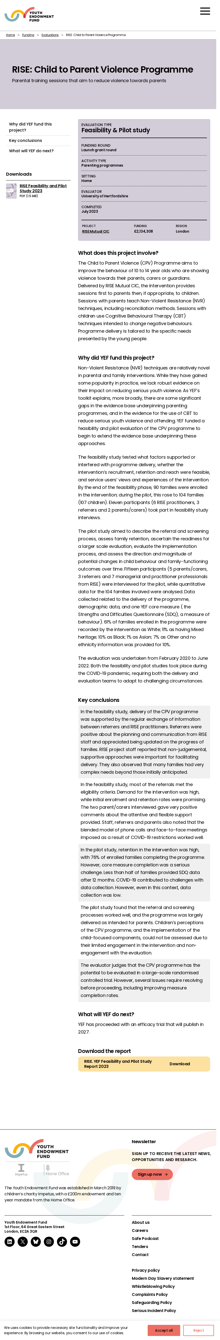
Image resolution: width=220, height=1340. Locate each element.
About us (140, 1222)
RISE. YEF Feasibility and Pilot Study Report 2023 (118, 1064)
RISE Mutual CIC (95, 231)
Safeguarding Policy (152, 1302)
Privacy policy (146, 1270)
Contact (140, 1254)
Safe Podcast (145, 1238)
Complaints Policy (150, 1294)
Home (10, 35)
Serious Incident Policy (154, 1310)
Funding (28, 35)
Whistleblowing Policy (153, 1286)
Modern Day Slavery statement (163, 1278)
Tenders (140, 1246)
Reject (198, 1330)
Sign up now (150, 1174)
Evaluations (50, 35)
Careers (140, 1230)
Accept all (164, 1330)
